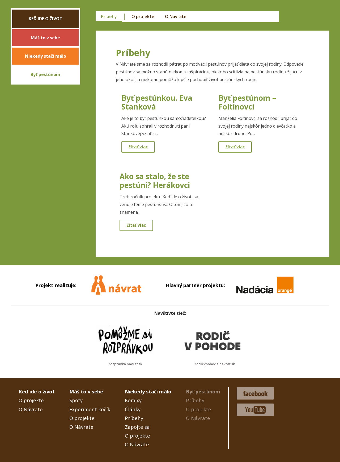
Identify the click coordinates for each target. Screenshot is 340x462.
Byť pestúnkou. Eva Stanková (156, 102)
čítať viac (138, 146)
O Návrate (175, 16)
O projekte (142, 16)
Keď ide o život (45, 19)
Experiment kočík (89, 409)
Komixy (133, 400)
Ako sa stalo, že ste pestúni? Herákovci (155, 180)
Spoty (76, 400)
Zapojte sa (137, 426)
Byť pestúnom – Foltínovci (247, 102)
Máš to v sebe (45, 38)
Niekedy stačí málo (45, 56)
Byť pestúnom (45, 74)
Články (133, 409)
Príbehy (109, 16)
